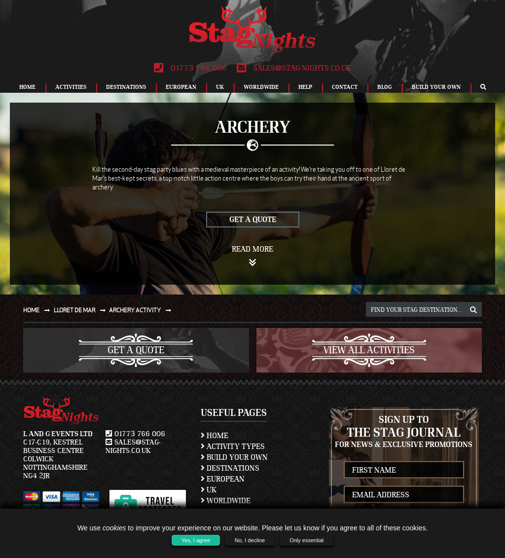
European (181, 86)
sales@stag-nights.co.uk (294, 68)
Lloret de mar (81, 310)
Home (27, 86)
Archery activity (142, 310)
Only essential (306, 540)
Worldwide (261, 86)
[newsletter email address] (404, 494)
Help (305, 86)
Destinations (126, 86)
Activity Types (233, 446)
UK (220, 86)
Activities (70, 86)
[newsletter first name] (404, 470)
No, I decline (250, 540)
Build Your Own (436, 86)
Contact (345, 86)
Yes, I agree (195, 540)
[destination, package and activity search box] (424, 309)
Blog (384, 86)
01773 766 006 (190, 68)
